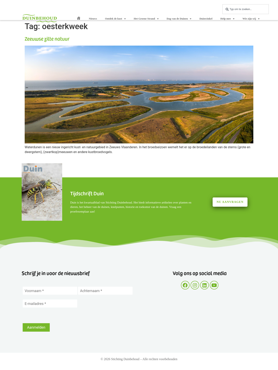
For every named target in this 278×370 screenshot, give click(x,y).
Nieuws (93, 18)
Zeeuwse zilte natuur (47, 38)
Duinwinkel (205, 18)
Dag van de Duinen (179, 18)
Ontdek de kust (115, 18)
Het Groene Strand (146, 18)
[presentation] (53, 315)
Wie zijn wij (251, 18)
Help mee (227, 18)
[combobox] (245, 9)
